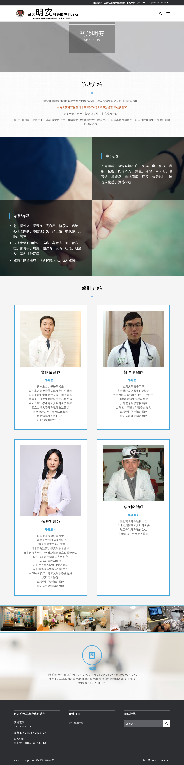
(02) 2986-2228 (143, 2)
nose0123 (165, 2)
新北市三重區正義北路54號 (30, 743)
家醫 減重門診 (76, 722)
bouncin (166, 760)
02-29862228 (22, 726)
